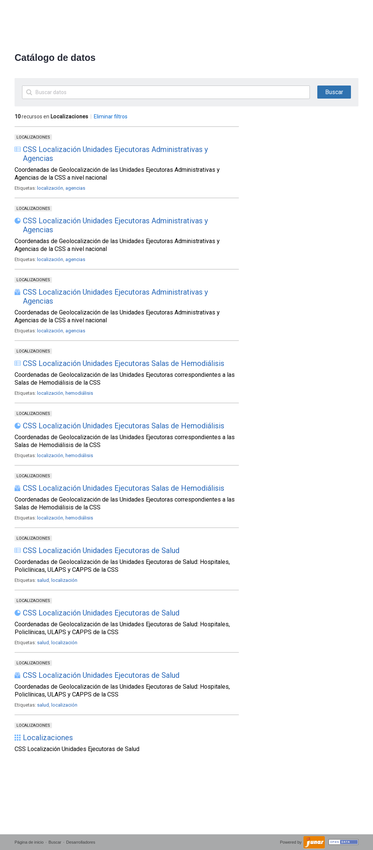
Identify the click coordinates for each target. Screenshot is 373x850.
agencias (75, 188)
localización (50, 188)
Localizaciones (33, 137)
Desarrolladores (80, 842)
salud (43, 580)
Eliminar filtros (110, 117)
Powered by (291, 842)
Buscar (55, 842)
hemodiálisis (79, 393)
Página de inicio (29, 842)
